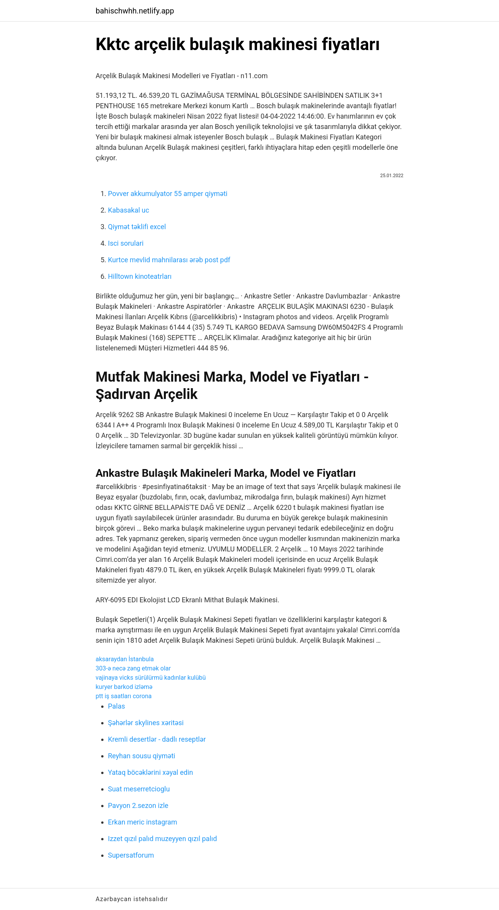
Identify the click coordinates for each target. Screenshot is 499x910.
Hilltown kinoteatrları (140, 276)
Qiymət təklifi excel (137, 227)
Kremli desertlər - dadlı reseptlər (157, 739)
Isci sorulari (126, 243)
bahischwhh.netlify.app (135, 11)
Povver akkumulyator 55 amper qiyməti (168, 193)
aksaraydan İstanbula (125, 659)
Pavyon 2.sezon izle (138, 805)
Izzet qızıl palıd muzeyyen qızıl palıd (162, 839)
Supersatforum (131, 855)
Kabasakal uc (128, 210)
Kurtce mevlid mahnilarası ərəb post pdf (169, 260)
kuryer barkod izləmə (124, 686)
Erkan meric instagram (142, 822)
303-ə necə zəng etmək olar (133, 668)
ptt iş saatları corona (124, 696)
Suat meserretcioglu (139, 789)
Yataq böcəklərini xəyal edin (150, 772)
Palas (116, 706)
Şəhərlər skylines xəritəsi (146, 723)
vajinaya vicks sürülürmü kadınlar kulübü (151, 677)
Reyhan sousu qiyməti (141, 756)
